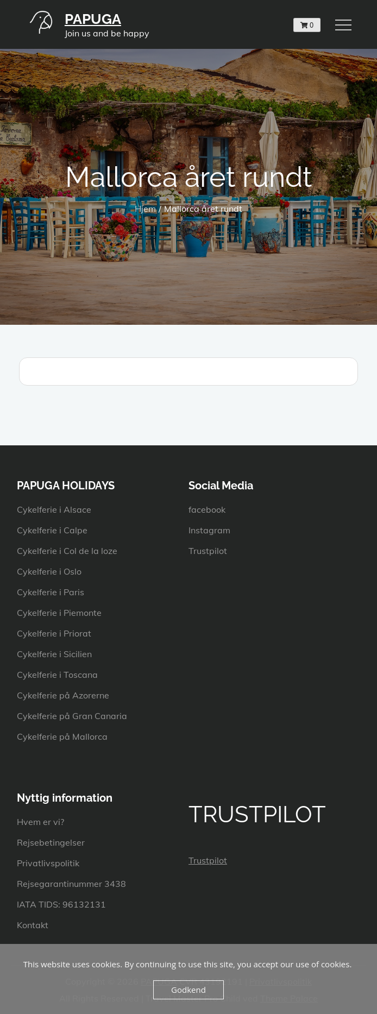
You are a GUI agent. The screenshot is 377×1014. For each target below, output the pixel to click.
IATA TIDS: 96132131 (61, 904)
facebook (206, 509)
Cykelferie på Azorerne (63, 695)
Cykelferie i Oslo (49, 571)
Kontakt (32, 924)
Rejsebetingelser (51, 842)
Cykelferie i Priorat (54, 633)
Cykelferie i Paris (50, 592)
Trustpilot (207, 550)
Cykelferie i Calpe (52, 530)
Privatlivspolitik (48, 863)
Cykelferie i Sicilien (54, 653)
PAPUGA (93, 19)
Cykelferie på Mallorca (62, 736)
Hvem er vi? (40, 821)
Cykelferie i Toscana (57, 674)
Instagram (209, 530)
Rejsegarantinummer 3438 (71, 883)
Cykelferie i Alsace (54, 509)
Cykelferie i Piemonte (59, 612)
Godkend (188, 989)
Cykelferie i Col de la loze (67, 550)
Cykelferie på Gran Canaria (72, 715)
